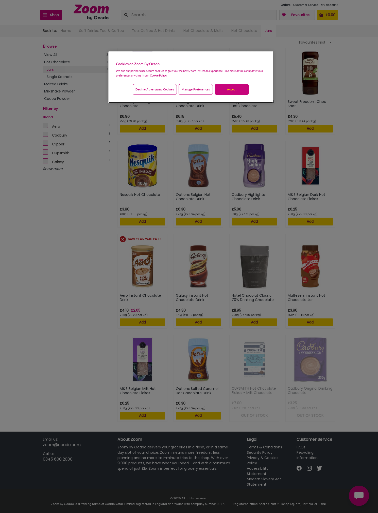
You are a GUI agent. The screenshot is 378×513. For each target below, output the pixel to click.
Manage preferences (196, 89)
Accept (231, 89)
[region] (190, 77)
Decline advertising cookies (154, 89)
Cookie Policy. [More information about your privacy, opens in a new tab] (158, 75)
